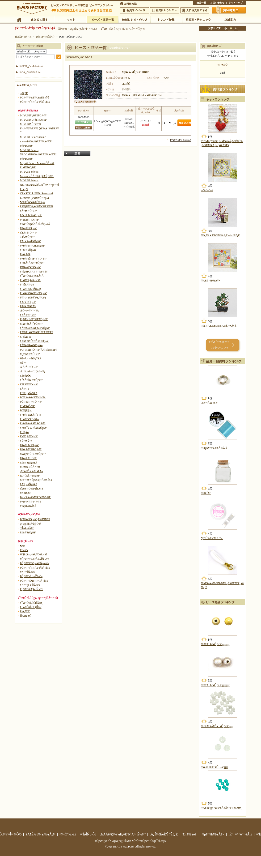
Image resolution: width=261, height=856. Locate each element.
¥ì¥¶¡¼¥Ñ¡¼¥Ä (28, 484)
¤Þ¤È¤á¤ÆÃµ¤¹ (39, 19)
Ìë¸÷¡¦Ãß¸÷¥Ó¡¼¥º (30, 475)
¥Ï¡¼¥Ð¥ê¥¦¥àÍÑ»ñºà (31, 589)
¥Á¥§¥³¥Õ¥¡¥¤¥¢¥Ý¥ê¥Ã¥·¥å (36, 206)
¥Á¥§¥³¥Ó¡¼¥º (28, 210)
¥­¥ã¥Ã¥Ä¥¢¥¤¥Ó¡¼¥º (32, 262)
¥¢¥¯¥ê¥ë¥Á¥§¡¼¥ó (31, 215)
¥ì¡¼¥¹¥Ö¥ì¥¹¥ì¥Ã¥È (31, 488)
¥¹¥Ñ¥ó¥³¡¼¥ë (28, 315)
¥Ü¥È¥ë (206, 493)
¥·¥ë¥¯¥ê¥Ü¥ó (28, 306)
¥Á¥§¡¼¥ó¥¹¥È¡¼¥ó (31, 345)
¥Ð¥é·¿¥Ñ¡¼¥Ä (28, 393)
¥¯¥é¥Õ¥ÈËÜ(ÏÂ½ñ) (31, 602)
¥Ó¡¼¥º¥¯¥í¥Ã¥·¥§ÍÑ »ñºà (35, 101)
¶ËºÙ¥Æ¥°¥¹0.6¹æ (212, 538)
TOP (19, 19)
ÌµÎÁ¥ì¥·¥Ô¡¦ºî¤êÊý (134, 19)
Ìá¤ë (77, 153)
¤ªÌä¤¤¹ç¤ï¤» (217, 3)
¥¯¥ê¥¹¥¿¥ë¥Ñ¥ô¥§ (30, 289)
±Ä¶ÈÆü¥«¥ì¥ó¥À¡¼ (40, 834)
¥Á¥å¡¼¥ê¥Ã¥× (210, 280)
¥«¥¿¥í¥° (25, 611)
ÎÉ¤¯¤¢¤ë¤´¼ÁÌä (240, 834)
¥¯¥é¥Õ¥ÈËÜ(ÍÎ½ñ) (31, 607)
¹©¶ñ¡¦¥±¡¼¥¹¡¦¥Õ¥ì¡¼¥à (33, 554)
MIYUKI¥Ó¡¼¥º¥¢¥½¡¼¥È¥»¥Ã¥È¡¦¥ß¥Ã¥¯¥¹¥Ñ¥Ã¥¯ (39, 128)
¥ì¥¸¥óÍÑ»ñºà (27, 572)
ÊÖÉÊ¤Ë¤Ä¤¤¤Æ (180, 140)
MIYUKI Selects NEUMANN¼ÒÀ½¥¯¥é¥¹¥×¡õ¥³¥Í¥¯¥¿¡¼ (39, 185)
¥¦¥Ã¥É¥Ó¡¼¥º (28, 232)
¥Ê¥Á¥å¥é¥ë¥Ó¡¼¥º (31, 380)
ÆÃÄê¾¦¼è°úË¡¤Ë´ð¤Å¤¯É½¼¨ (123, 834)
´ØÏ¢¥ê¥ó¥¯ (190, 834)
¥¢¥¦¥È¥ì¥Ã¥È (28, 505)
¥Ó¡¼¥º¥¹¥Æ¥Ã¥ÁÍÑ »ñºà (34, 97)
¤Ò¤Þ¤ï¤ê (207, 190)
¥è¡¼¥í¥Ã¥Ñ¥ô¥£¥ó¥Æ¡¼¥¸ (35, 497)
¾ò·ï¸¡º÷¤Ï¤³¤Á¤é (30, 72)
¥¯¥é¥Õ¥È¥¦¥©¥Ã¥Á (32, 275)
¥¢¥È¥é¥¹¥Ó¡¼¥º (29, 219)
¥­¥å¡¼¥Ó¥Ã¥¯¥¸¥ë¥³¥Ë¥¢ (34, 271)
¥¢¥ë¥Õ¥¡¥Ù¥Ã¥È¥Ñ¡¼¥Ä (35, 223)
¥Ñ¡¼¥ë (24, 388)
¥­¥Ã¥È (70, 19)
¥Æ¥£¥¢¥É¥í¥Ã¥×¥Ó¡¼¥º (34, 341)
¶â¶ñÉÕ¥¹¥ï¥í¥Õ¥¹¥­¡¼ (32, 202)
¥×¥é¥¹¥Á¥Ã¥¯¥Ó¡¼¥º (32, 423)
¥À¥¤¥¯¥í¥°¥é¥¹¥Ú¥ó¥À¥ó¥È (36, 332)
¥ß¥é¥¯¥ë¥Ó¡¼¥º (29, 445)
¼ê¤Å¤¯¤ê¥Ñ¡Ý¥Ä (30, 358)
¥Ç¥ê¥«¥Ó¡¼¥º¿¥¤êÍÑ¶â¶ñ (35, 519)
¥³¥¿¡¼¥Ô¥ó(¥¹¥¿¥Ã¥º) (33, 297)
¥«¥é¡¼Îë (25, 254)
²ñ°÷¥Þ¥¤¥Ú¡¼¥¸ (134, 10)
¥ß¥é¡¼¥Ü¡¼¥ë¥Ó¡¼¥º (33, 453)
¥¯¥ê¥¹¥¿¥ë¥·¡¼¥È (30, 280)
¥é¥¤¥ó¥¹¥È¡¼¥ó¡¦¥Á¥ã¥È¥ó (36, 479)
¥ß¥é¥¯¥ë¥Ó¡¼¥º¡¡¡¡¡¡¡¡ (215, 644)
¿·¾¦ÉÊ (24, 93)
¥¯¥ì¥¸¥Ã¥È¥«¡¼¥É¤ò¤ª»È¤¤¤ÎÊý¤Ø (123, 28)
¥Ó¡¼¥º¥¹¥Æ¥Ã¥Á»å (214, 448)
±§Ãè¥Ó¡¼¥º (27, 236)
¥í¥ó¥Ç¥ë (25, 492)
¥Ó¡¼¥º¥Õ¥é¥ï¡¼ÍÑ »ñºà (34, 580)
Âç (236, 28)
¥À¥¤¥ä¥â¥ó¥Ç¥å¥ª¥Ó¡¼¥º (35, 328)
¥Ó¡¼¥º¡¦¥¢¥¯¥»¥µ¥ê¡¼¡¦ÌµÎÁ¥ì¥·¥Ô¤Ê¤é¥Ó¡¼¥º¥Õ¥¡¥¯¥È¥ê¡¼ (130, 840)
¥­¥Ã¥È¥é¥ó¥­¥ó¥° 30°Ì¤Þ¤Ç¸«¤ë (219, 344)
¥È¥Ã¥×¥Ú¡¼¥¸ (23, 36)
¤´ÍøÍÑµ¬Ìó (88, 834)
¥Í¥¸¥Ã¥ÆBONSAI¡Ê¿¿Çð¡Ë (218, 325)
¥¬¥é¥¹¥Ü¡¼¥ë (28, 249)
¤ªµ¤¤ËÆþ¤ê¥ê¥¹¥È (164, 10)
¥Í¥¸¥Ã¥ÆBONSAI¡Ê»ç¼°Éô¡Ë (220, 235)
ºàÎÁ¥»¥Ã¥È (27, 528)
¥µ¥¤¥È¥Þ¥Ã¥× (236, 3)
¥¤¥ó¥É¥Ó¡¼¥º (28, 228)
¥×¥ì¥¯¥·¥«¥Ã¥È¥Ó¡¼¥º (33, 427)
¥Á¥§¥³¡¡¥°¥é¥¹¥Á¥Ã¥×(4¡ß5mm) (221, 807)
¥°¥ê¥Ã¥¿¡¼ (27, 284)
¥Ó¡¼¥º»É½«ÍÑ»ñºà (31, 576)
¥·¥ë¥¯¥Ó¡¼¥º (28, 302)
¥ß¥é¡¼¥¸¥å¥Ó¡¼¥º (31, 449)
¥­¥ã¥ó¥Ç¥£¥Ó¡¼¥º (30, 267)
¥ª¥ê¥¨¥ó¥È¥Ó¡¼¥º (30, 241)
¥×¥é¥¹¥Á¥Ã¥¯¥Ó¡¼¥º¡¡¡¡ (217, 726)
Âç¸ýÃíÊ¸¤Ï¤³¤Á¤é (194, 10)
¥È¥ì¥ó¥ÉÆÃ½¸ (166, 19)
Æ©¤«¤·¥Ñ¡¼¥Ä (29, 310)
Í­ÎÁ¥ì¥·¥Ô (25, 615)
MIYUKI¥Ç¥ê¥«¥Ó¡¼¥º (33, 119)
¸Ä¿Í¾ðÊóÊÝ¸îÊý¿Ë (164, 834)
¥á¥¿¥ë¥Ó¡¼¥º (28, 532)
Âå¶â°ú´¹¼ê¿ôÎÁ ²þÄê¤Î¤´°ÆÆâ (77, 28)
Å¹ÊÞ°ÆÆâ (230, 19)
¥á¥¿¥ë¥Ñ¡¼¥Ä (28, 462)
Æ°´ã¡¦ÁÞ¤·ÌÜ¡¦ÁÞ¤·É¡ (32, 371)
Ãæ (231, 28)
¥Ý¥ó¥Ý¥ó (26, 440)
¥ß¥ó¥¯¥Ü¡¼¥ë (28, 458)
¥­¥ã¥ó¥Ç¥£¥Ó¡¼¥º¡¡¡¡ (214, 767)
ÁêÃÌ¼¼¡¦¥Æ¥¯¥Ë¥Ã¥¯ (198, 19)
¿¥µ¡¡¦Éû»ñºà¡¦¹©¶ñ (30, 523)
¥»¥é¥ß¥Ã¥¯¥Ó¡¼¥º (31, 323)
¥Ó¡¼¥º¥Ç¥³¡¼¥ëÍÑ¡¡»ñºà (34, 563)
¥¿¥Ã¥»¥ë (25, 336)
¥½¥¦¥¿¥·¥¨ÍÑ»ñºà (30, 584)
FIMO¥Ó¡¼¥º (27, 406)
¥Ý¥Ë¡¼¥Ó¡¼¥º (29, 436)
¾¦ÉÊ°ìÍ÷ (200, 3)
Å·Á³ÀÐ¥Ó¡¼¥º (29, 367)
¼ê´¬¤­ (23, 362)
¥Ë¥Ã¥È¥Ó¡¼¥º (29, 384)
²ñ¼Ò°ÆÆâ (67, 834)
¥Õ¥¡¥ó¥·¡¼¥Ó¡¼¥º (31, 401)
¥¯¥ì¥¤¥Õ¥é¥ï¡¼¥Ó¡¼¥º (33, 293)
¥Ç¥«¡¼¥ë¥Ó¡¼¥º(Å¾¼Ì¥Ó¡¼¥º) (38, 349)
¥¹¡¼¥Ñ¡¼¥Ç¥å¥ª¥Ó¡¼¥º (34, 319)
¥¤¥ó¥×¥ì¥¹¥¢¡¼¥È (30, 501)
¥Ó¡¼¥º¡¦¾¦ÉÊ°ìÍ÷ (102, 19)
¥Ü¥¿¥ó (24, 432)
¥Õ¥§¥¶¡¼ (26, 410)
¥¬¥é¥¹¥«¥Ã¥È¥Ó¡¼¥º (32, 245)
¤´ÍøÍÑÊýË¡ (129, 3)
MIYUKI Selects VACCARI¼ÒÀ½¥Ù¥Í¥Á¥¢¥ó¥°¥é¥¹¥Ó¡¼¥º (38, 154)
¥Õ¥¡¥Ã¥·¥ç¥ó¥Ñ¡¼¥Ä (33, 397)
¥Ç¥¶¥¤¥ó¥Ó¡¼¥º (30, 354)
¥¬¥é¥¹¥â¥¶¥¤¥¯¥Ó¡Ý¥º (33, 258)
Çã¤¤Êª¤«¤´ (229, 10)
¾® (226, 28)
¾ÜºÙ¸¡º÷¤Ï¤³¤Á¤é (31, 66)
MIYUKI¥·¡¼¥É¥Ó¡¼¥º (33, 115)
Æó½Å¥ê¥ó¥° (209, 403)
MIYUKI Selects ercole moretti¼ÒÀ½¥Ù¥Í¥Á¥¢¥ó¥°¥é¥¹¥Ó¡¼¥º (36, 141)
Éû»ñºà (24, 550)
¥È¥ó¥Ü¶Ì (25, 375)
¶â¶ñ (22, 546)
